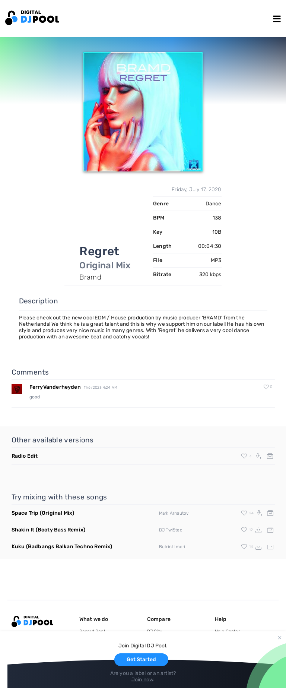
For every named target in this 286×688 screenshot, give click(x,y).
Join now (142, 679)
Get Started (141, 659)
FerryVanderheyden (55, 387)
